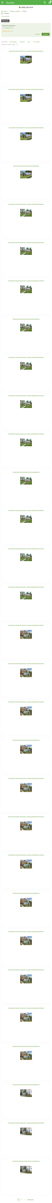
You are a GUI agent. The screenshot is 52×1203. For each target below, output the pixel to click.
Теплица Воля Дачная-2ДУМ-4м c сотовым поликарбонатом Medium (26, 51)
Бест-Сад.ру (4, 11)
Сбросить (37, 34)
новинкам (22, 41)
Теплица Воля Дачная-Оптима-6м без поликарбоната (26, 1046)
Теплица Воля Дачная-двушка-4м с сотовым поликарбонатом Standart (26, 433)
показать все (30, 1199)
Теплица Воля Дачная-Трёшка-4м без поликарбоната (26, 1084)
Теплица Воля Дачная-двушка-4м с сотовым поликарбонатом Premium (26, 395)
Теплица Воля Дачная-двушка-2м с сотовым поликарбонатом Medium (26, 204)
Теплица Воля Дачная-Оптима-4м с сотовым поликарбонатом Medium (26, 778)
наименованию (13, 41)
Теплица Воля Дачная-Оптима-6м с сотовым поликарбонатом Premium (26, 969)
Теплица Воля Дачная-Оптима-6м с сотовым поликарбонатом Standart (26, 1008)
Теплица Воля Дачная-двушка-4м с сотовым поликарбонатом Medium (26, 357)
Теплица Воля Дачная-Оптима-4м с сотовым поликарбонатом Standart (26, 855)
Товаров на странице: (6, 44)
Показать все (6, 31)
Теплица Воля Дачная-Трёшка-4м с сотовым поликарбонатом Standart (26, 1122)
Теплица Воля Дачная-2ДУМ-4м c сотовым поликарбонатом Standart (26, 127)
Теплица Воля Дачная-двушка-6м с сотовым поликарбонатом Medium (26, 510)
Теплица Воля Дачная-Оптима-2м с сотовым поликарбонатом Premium (26, 663)
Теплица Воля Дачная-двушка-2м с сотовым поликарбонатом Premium (26, 242)
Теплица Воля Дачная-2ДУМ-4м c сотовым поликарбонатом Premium (26, 89)
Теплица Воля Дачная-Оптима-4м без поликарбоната (26, 893)
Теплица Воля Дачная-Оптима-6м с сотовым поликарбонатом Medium (26, 931)
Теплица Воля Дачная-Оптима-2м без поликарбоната (26, 740)
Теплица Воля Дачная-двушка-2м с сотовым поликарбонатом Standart (26, 280)
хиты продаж (36, 41)
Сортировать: (4, 41)
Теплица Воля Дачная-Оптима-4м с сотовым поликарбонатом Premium (26, 816)
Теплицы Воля (5, 16)
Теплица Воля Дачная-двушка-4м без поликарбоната (26, 319)
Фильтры (5, 20)
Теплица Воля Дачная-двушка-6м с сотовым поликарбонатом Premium (26, 548)
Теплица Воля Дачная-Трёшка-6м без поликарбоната (26, 1161)
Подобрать (45, 34)
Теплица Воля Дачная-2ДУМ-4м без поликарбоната (26, 166)
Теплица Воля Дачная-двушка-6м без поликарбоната (26, 472)
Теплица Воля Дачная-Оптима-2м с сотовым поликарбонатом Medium (26, 625)
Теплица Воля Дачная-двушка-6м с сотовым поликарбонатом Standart (26, 587)
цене (29, 41)
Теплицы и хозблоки (15, 11)
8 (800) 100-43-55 (26, 7)
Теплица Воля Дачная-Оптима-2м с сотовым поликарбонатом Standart (26, 701)
